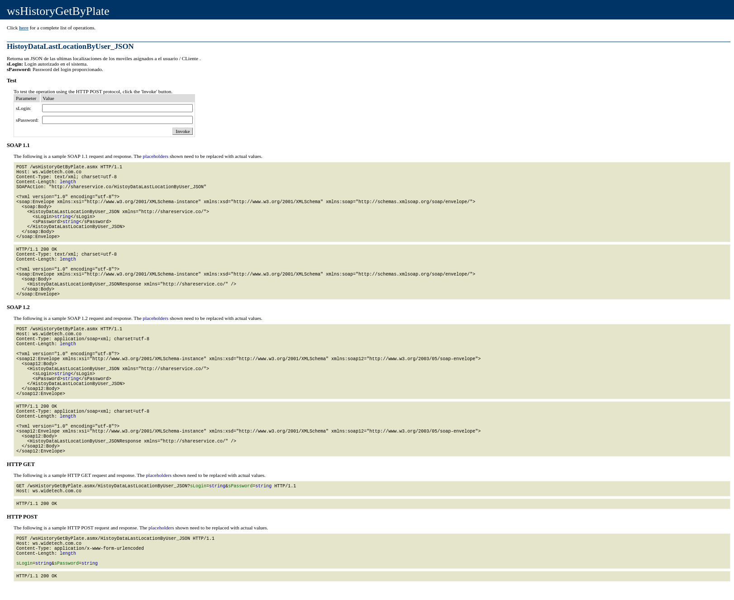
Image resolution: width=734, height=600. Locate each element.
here (24, 27)
